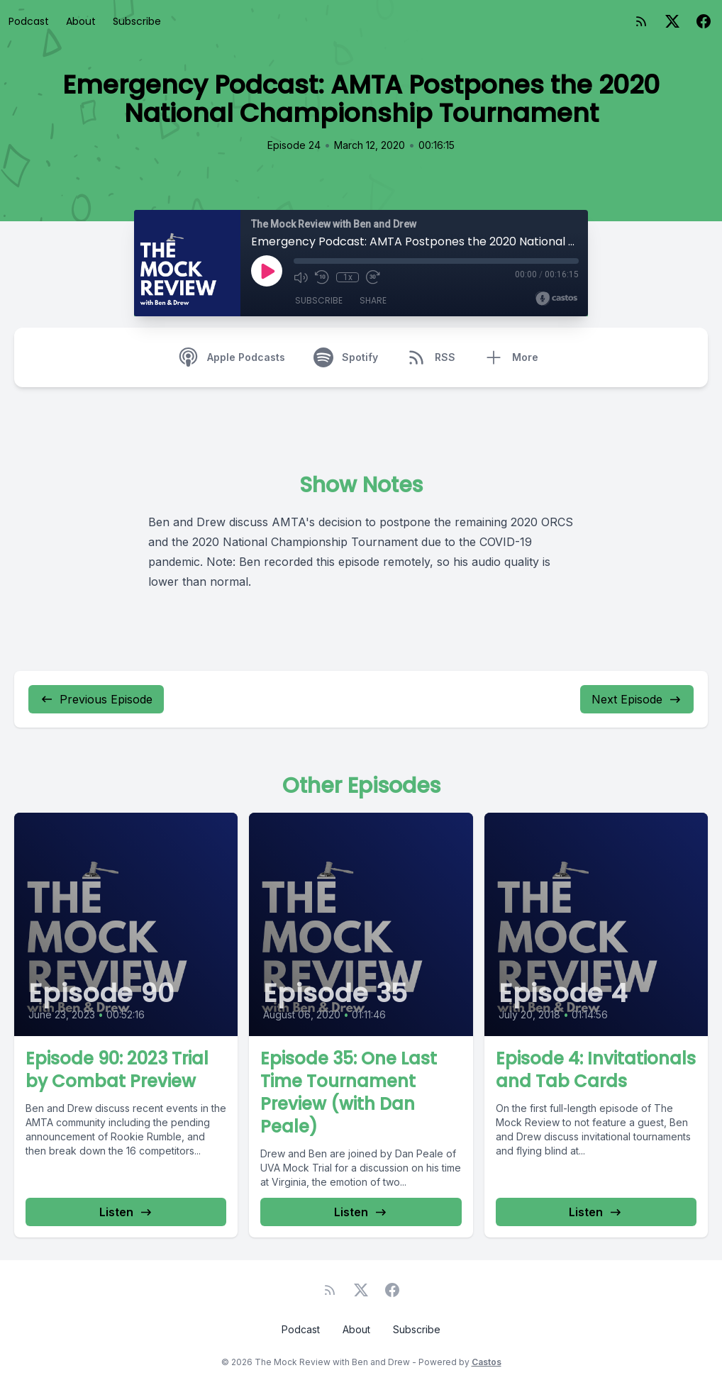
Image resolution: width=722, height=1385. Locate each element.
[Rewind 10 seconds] (322, 277)
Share (373, 300)
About (81, 21)
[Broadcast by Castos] (556, 298)
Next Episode (637, 699)
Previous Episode (96, 699)
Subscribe (137, 21)
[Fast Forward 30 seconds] (373, 277)
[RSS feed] (641, 21)
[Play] (266, 271)
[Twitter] (672, 21)
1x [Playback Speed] (347, 277)
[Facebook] (703, 21)
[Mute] (301, 277)
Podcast (29, 21)
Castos (486, 1362)
